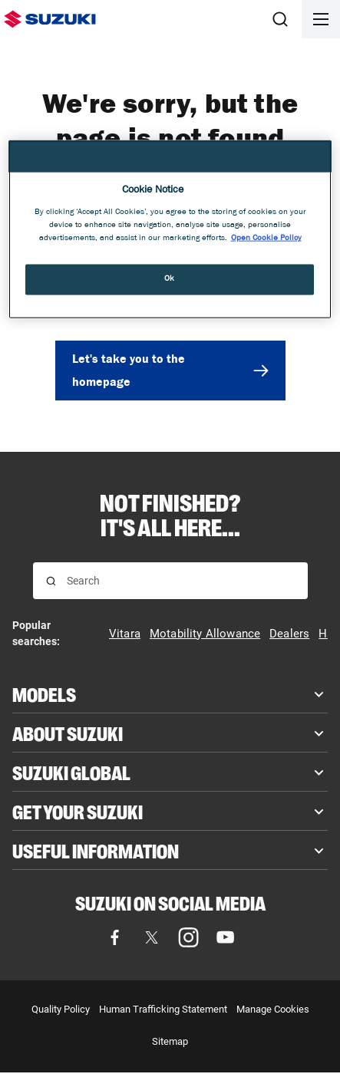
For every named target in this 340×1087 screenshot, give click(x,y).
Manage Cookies (272, 1009)
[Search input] (181, 580)
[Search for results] (51, 581)
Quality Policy (60, 1009)
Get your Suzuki (77, 811)
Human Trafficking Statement (163, 1009)
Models (44, 693)
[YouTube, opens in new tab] (225, 937)
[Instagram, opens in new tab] (188, 937)
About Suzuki (67, 733)
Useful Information (95, 850)
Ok (169, 279)
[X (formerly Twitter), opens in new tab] (152, 937)
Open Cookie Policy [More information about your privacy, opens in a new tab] (266, 238)
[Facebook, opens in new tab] (115, 937)
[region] (170, 229)
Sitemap (170, 1041)
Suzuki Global (71, 772)
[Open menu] (321, 19)
